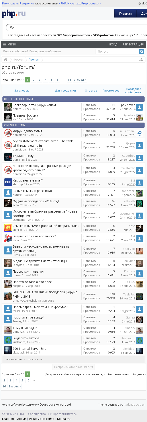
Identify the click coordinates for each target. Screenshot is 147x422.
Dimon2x (18, 332)
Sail (133, 180)
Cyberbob (128, 156)
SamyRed (18, 265)
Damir (16, 160)
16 (69, 80)
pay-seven (128, 105)
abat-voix (129, 249)
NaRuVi (17, 109)
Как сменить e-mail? (28, 180)
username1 (20, 220)
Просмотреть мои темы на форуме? (40, 307)
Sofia (16, 240)
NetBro (17, 195)
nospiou (18, 286)
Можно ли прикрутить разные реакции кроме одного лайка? (42, 168)
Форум (21, 419)
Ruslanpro (19, 342)
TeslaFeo (129, 294)
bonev (17, 275)
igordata (129, 115)
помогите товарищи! (28, 317)
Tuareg (17, 321)
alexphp (18, 184)
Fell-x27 (130, 282)
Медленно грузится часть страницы (40, 261)
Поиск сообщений (15, 51)
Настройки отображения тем (73, 367)
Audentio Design (134, 404)
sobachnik (128, 191)
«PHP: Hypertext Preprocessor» (80, 3)
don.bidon (19, 135)
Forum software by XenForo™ (37, 404)
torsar (16, 311)
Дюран (130, 143)
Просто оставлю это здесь (33, 282)
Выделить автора (26, 338)
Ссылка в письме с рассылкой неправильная (46, 226)
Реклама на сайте (41, 419)
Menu (9, 44)
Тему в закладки (25, 328)
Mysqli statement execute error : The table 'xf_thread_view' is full (43, 143)
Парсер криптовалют (29, 271)
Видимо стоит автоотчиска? (34, 236)
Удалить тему (23, 156)
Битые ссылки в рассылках (33, 191)
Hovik (16, 255)
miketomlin (128, 168)
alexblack (18, 352)
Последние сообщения (45, 51)
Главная (125, 13)
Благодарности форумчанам (34, 105)
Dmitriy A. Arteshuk (25, 301)
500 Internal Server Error (30, 348)
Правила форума (25, 115)
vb (14, 119)
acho (16, 205)
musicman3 (127, 131)
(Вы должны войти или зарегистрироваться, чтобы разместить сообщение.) (95, 374)
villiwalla (129, 201)
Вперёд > (80, 80)
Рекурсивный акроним (18, 3)
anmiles (17, 230)
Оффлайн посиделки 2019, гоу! (36, 201)
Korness (129, 271)
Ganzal (130, 317)
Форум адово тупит (27, 131)
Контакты (64, 419)
